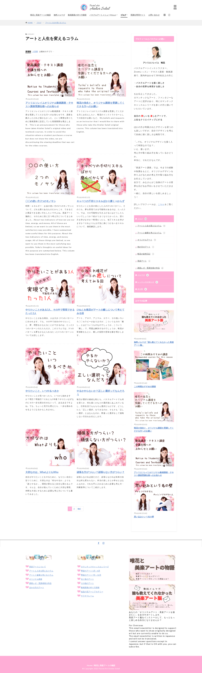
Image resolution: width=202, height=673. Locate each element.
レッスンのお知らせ (147, 282)
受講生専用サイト (138, 15)
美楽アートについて (37, 567)
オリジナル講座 (35, 579)
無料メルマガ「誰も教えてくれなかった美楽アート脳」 (154, 343)
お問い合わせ (154, 15)
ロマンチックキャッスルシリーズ (95, 567)
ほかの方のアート (36, 587)
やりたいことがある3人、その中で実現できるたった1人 (50, 311)
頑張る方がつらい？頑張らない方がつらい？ (100, 472)
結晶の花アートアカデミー (92, 592)
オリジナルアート (146, 240)
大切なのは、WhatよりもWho (41, 472)
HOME (30, 23)
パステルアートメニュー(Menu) (103, 15)
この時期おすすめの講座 (145, 386)
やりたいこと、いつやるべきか (42, 390)
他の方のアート (145, 247)
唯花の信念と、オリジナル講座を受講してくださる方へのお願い (100, 104)
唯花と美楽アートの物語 (40, 15)
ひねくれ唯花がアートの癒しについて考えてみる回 (100, 311)
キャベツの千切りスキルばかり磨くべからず (100, 201)
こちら (161, 204)
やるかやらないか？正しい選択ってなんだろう (100, 392)
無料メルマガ (59, 15)
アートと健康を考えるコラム (151, 233)
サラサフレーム (87, 596)
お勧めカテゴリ (45, 51)
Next (79, 509)
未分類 (142, 289)
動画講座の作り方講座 (77, 15)
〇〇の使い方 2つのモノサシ (40, 201)
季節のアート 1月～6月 (90, 571)
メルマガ (143, 275)
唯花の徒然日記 (145, 254)
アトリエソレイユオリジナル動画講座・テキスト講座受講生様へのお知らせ (49, 104)
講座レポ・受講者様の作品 (40, 583)
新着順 (28, 51)
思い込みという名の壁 (144, 516)
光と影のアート (87, 579)
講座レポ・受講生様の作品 (150, 268)
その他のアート (87, 583)
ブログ (123, 15)
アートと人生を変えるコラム (55, 23)
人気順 (35, 51)
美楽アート (144, 261)
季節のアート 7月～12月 (91, 575)
